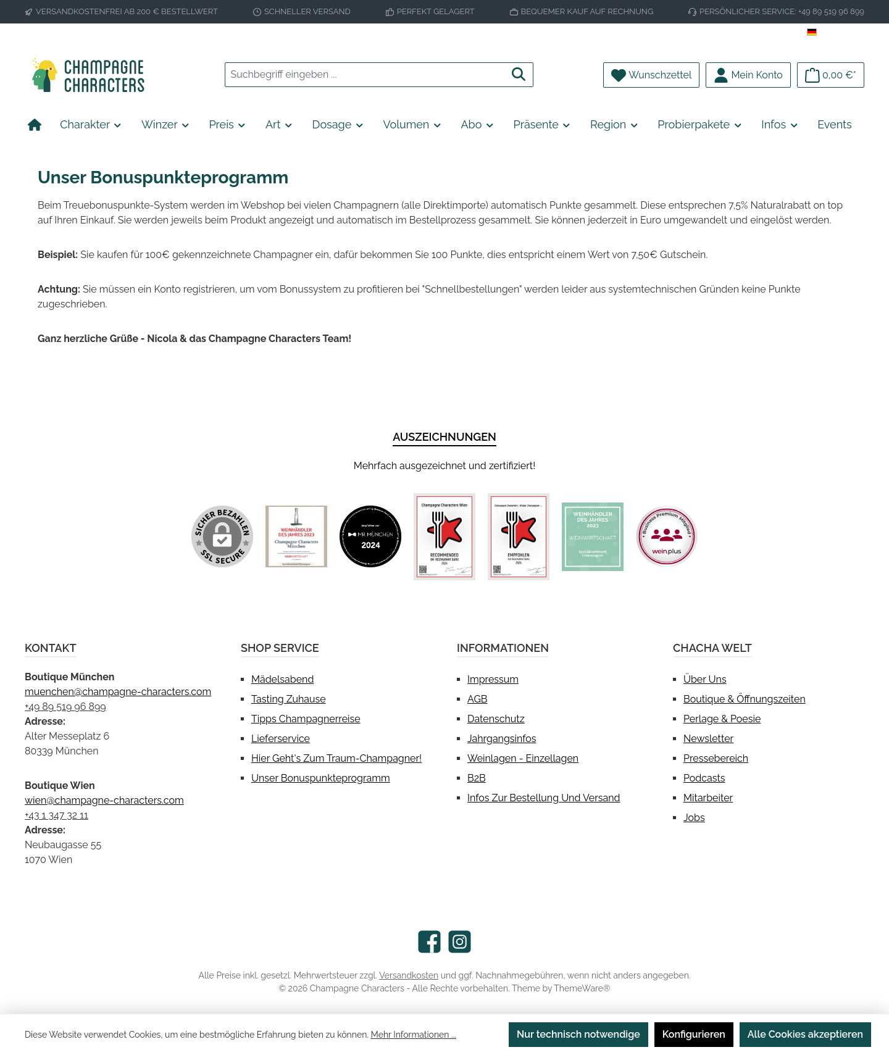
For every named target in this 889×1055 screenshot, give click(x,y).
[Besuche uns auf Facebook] (429, 942)
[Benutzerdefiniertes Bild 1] (296, 536)
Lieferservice (280, 738)
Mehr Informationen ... (413, 1035)
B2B (476, 778)
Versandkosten (408, 975)
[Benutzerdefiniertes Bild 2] (370, 536)
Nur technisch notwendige (578, 1034)
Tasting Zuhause (288, 699)
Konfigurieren (693, 1034)
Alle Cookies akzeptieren (805, 1034)
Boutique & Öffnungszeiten (744, 699)
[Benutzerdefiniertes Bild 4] (518, 536)
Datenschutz (496, 719)
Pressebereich (715, 758)
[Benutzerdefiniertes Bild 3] (444, 536)
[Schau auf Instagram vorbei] (460, 942)
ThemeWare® (582, 988)
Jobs (694, 818)
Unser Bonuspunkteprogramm (320, 778)
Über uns (705, 679)
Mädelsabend (282, 679)
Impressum (493, 679)
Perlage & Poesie (722, 719)
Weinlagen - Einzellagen (522, 758)
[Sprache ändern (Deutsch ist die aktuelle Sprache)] (835, 32)
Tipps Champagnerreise (306, 719)
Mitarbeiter (708, 798)
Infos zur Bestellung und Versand (543, 798)
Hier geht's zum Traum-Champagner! (336, 758)
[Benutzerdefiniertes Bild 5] (593, 537)
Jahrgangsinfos (501, 738)
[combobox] (365, 74)
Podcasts (704, 778)
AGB (477, 699)
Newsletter (708, 738)
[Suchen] (518, 74)
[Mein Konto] (748, 75)
